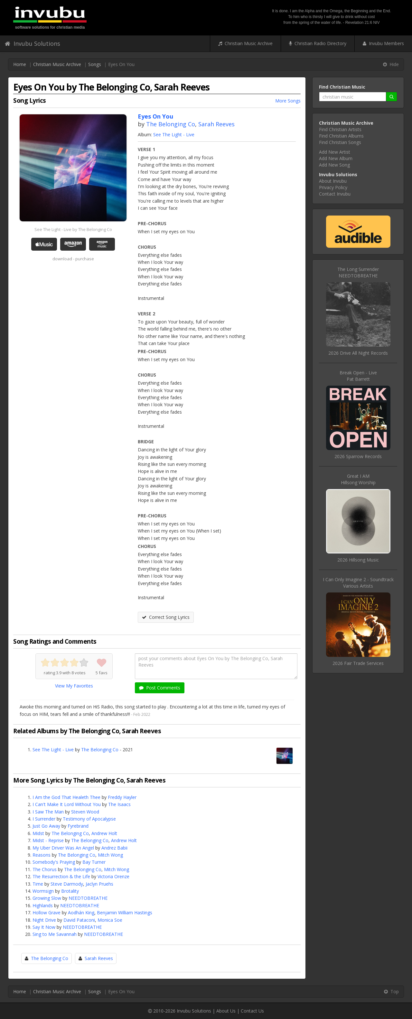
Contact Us (252, 1011)
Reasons (42, 855)
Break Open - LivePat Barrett (358, 376)
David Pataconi (79, 920)
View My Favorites (74, 686)
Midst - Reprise (48, 840)
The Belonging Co (170, 124)
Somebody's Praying (54, 862)
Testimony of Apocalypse (89, 819)
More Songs (288, 101)
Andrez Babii (114, 848)
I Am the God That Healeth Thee (66, 797)
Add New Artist (334, 152)
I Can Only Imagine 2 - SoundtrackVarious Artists (358, 582)
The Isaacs (119, 804)
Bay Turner (94, 862)
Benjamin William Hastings (124, 912)
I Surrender (44, 819)
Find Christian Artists (340, 129)
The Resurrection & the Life (61, 876)
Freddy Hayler (122, 797)
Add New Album (335, 158)
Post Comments (159, 688)
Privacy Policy (333, 187)
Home (19, 64)
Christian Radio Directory (317, 43)
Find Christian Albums (341, 136)
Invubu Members (383, 43)
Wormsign (43, 891)
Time (38, 884)
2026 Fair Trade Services (358, 663)
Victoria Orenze (113, 876)
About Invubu (333, 181)
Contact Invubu (335, 194)
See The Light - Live (173, 134)
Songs (94, 64)
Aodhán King (81, 912)
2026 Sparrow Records (358, 456)
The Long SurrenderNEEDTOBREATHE (358, 272)
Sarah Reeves (216, 124)
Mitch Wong (110, 855)
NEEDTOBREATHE (88, 898)
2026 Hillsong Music (358, 560)
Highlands (43, 905)
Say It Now (44, 927)
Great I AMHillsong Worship (358, 479)
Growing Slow (47, 898)
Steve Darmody (67, 884)
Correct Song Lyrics (166, 617)
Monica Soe (110, 920)
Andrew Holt (104, 833)
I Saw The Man (48, 812)
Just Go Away (46, 826)
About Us (226, 1011)
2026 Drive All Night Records (358, 353)
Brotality (70, 891)
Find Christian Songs (340, 142)
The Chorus (45, 869)
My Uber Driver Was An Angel (63, 848)
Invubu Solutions (32, 43)
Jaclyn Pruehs (99, 884)
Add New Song (334, 165)
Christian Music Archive (245, 43)
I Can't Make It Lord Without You (67, 804)
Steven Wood (85, 812)
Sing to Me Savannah (55, 934)
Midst (38, 833)
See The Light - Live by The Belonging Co (73, 229)
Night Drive (44, 920)
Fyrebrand (78, 826)
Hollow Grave (47, 912)
